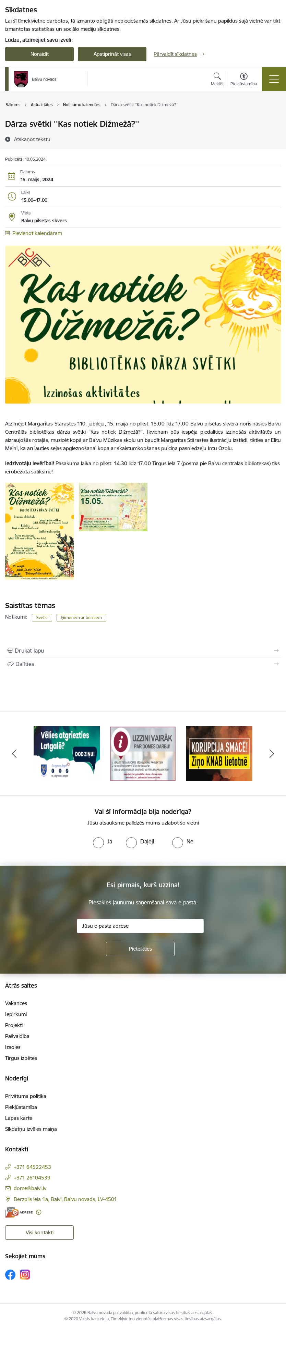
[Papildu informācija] (38, 1212)
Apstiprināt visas (112, 54)
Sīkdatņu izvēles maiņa (31, 1129)
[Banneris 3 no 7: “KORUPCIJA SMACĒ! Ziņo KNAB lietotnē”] (219, 753)
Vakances (16, 1003)
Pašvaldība (17, 1036)
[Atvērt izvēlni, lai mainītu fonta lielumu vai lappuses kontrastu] (243, 80)
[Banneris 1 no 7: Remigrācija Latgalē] (66, 753)
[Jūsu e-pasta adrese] (140, 926)
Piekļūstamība (21, 1107)
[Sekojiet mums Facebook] (10, 1275)
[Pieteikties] (140, 949)
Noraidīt (40, 54)
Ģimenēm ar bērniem (81, 617)
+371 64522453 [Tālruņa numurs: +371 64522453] (32, 1167)
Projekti (14, 1025)
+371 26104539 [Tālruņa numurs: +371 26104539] (32, 1177)
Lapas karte (18, 1118)
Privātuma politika (25, 1096)
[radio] (102, 841)
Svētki (42, 617)
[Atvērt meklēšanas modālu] (217, 80)
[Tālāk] (272, 754)
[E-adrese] (19, 1212)
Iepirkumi (16, 1014)
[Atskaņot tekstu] (32, 139)
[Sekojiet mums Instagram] (25, 1275)
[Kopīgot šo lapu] (143, 663)
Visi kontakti (39, 1232)
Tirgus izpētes (21, 1058)
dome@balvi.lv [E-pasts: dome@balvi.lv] (30, 1188)
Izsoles (13, 1047)
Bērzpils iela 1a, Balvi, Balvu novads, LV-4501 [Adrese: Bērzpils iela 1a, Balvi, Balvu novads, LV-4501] (65, 1199)
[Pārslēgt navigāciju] (274, 79)
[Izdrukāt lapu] (143, 650)
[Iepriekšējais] (14, 754)
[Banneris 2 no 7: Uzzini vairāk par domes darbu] (143, 753)
